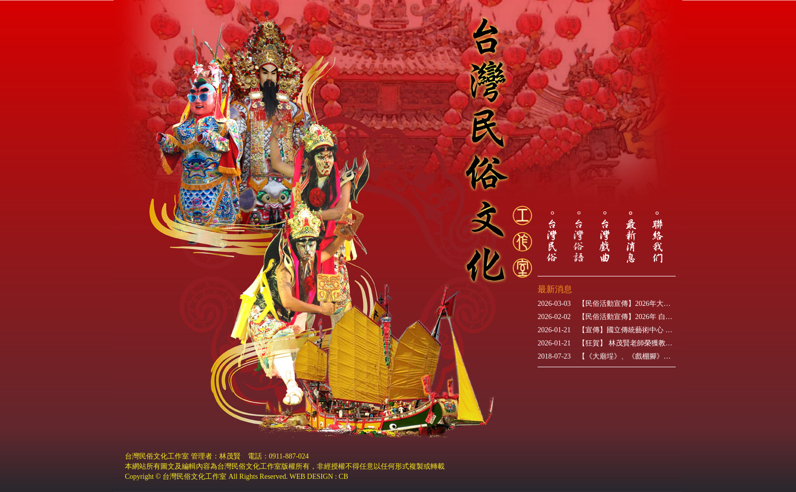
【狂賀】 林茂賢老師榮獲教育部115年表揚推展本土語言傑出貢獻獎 (607, 343)
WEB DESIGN (311, 476)
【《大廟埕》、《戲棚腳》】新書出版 (607, 356)
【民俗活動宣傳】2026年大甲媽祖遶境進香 (607, 304)
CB (343, 476)
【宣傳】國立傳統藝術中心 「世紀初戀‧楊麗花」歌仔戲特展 (607, 330)
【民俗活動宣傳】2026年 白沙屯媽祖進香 (607, 317)
